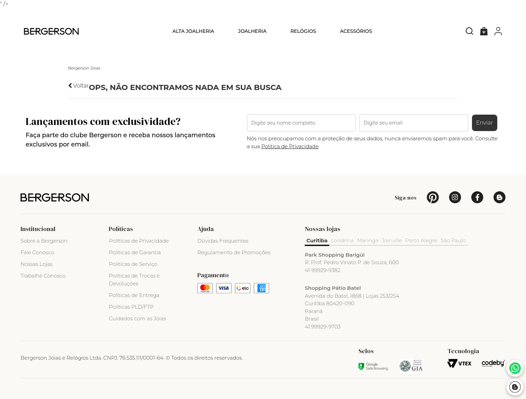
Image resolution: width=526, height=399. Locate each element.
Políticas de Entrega (134, 295)
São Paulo (453, 240)
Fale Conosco (37, 252)
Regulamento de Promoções (234, 252)
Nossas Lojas (36, 264)
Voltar (78, 85)
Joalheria (252, 31)
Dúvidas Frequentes (222, 240)
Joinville (392, 240)
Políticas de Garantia (135, 252)
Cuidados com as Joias (137, 318)
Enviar (484, 122)
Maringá (367, 240)
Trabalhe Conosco (43, 275)
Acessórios (356, 31)
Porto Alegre (421, 240)
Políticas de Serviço (133, 264)
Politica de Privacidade (290, 146)
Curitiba (316, 240)
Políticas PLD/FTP (131, 307)
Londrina (342, 240)
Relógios (303, 31)
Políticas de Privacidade (139, 240)
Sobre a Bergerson (44, 240)
